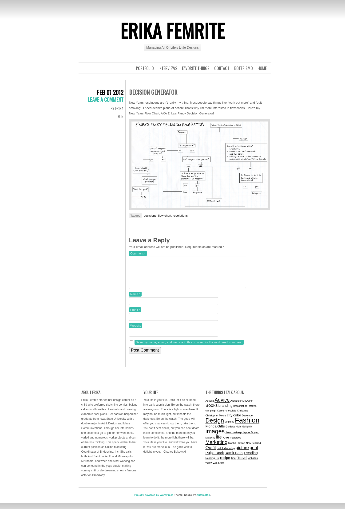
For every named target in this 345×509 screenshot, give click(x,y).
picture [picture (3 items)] (242, 453)
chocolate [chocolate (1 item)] (231, 416)
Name (135, 299)
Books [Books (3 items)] (212, 410)
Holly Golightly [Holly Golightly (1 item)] (244, 432)
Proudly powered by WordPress (153, 500)
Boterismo (243, 68)
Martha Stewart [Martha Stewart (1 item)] (236, 448)
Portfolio (145, 68)
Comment (138, 253)
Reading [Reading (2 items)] (251, 458)
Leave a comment (105, 99)
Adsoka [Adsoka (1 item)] (210, 406)
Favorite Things (196, 68)
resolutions (180, 215)
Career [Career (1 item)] (221, 416)
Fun (120, 116)
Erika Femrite (172, 30)
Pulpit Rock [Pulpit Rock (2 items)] (215, 458)
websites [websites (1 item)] (253, 463)
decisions (150, 215)
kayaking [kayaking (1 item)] (210, 443)
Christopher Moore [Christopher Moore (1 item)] (216, 421)
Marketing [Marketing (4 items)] (217, 448)
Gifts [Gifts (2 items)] (221, 432)
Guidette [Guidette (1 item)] (230, 432)
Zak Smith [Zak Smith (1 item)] (218, 468)
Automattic (203, 500)
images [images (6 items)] (215, 437)
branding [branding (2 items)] (225, 411)
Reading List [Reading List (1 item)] (212, 463)
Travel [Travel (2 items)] (242, 463)
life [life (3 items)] (219, 442)
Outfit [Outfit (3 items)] (211, 453)
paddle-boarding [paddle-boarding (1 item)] (226, 453)
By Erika (117, 108)
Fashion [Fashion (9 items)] (247, 426)
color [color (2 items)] (237, 421)
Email (135, 315)
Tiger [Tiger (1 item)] (234, 463)
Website (135, 331)
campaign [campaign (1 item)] (211, 416)
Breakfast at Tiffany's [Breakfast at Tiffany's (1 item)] (244, 411)
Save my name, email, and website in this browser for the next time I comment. (189, 348)
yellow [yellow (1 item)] (209, 468)
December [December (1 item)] (247, 421)
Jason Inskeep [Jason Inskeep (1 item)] (234, 438)
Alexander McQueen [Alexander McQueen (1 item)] (241, 406)
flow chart (164, 215)
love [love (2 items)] (225, 443)
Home (262, 68)
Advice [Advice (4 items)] (222, 405)
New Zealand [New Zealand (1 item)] (253, 448)
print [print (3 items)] (254, 453)
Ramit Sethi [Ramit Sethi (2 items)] (234, 458)
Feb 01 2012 (110, 92)
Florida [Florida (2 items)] (211, 432)
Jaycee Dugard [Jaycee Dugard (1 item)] (250, 438)
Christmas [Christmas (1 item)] (242, 416)
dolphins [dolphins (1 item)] (229, 427)
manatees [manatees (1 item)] (235, 443)
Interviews (168, 68)
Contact (222, 68)
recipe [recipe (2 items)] (225, 463)
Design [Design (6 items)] (215, 426)
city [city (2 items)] (229, 421)
